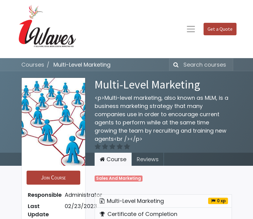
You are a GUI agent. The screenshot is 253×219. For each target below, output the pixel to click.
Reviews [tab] (148, 159)
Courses (32, 64)
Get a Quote (220, 29)
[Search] (174, 64)
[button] (53, 178)
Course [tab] (113, 159)
